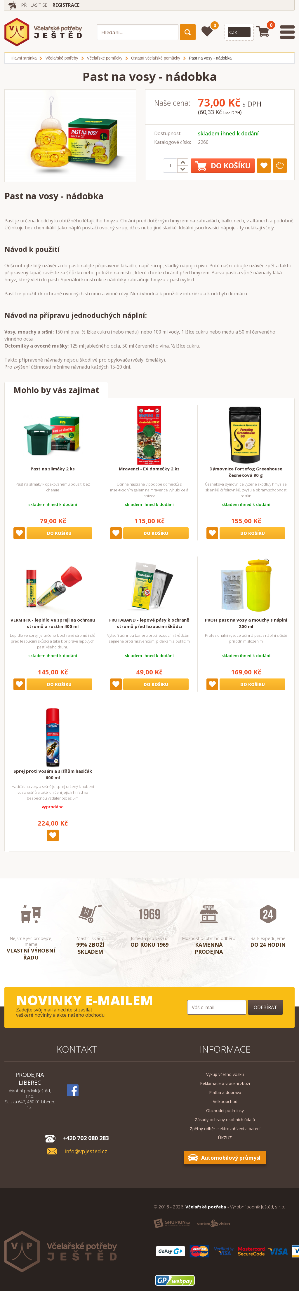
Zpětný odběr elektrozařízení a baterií (225, 1128)
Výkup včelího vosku (225, 1074)
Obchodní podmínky (225, 1110)
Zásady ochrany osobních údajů (225, 1119)
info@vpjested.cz (86, 1151)
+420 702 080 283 (85, 1138)
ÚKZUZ (225, 1137)
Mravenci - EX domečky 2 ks (149, 469)
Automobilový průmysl (230, 1157)
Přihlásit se (36, 5)
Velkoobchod (225, 1101)
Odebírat (265, 1007)
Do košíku (223, 165)
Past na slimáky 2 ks (53, 469)
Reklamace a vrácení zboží (225, 1083)
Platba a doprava (225, 1092)
